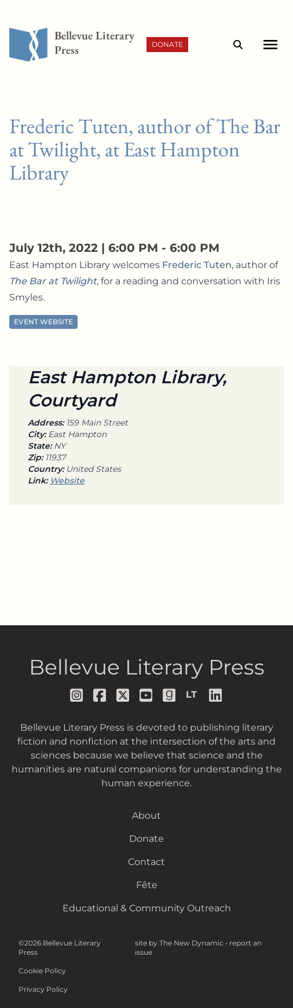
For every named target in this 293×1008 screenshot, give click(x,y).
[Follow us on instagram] (77, 695)
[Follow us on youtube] (146, 695)
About (146, 815)
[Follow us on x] (123, 695)
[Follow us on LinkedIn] (216, 695)
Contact (146, 861)
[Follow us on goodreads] (170, 695)
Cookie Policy (42, 970)
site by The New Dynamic (180, 943)
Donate (167, 44)
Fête (147, 884)
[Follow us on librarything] (193, 695)
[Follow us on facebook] (100, 695)
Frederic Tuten (197, 264)
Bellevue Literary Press (147, 667)
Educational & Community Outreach (147, 908)
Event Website (43, 321)
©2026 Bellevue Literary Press (60, 947)
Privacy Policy (43, 989)
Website (67, 480)
